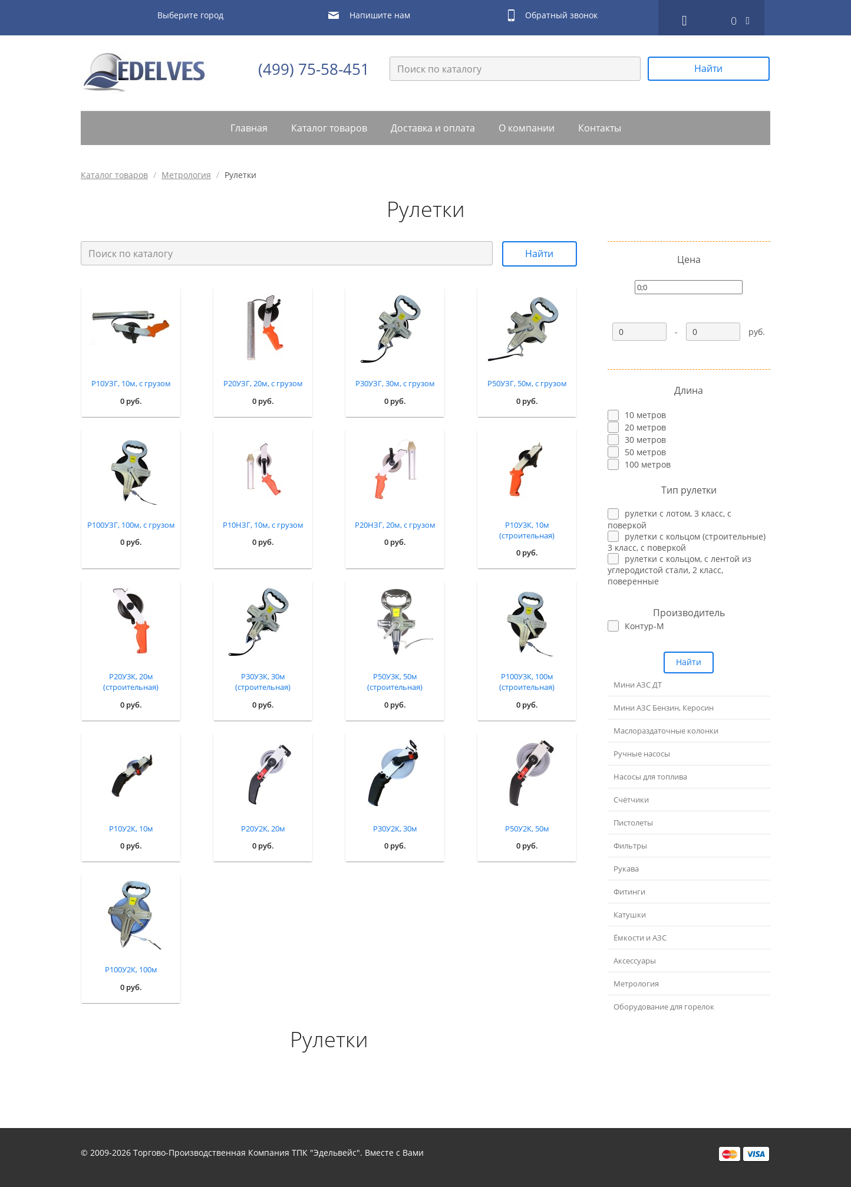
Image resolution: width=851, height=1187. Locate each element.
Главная (249, 127)
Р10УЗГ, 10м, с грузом (131, 383)
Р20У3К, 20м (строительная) (131, 681)
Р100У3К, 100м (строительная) (527, 681)
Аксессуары (634, 960)
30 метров (645, 439)
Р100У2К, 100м (131, 969)
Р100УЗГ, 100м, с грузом (131, 524)
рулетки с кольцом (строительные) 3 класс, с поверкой (687, 542)
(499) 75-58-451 (314, 69)
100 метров (648, 464)
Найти (708, 68)
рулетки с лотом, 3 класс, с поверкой (669, 519)
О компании (527, 127)
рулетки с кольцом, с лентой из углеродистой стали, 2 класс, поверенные (679, 570)
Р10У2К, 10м (131, 828)
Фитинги (629, 891)
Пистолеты (633, 822)
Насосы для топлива (650, 776)
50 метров (645, 452)
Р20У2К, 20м (263, 828)
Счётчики (631, 799)
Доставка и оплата (433, 127)
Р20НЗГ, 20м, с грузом (395, 524)
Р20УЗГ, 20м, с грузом (263, 383)
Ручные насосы (641, 753)
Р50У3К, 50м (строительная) (395, 681)
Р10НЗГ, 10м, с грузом (263, 524)
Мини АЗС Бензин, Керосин (663, 707)
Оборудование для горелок (663, 1006)
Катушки (629, 914)
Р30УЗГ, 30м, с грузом (395, 383)
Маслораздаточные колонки (665, 730)
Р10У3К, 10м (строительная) (527, 530)
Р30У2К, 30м (395, 828)
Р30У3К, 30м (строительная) (263, 681)
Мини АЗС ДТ (637, 684)
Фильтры (630, 845)
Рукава (626, 868)
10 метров (645, 414)
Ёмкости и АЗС (640, 937)
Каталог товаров (329, 127)
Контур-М (644, 626)
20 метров (645, 427)
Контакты (599, 127)
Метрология (186, 174)
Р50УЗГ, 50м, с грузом (527, 383)
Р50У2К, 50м (527, 828)
